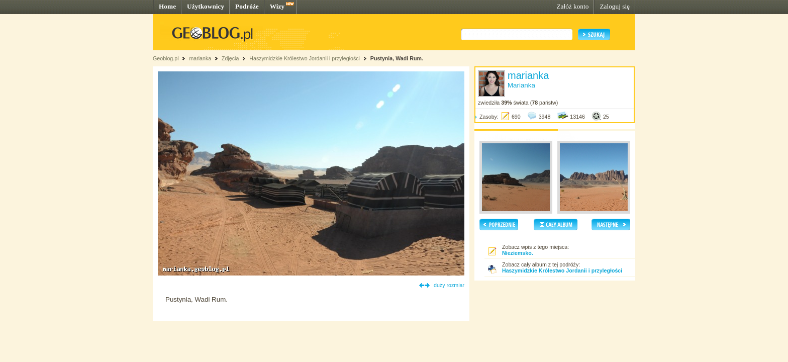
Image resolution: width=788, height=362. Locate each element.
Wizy (277, 6)
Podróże (247, 6)
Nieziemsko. (517, 253)
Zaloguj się (615, 6)
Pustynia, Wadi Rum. (396, 58)
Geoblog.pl (166, 58)
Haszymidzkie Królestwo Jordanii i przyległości (304, 58)
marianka (200, 58)
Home (167, 6)
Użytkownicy (205, 6)
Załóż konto (572, 6)
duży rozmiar (449, 285)
